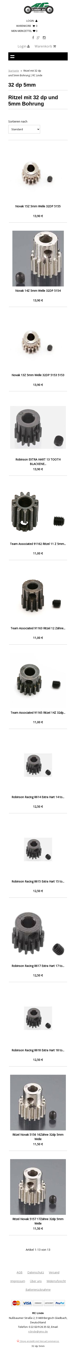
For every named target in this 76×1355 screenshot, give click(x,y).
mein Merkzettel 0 (24, 31)
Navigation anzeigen (12, 56)
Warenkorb (26, 26)
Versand (54, 1272)
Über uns (36, 1281)
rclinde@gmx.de (38, 1331)
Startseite (13, 70)
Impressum (17, 1281)
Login (31, 21)
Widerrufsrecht (56, 1281)
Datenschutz (35, 1272)
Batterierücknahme (38, 1290)
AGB (19, 1272)
